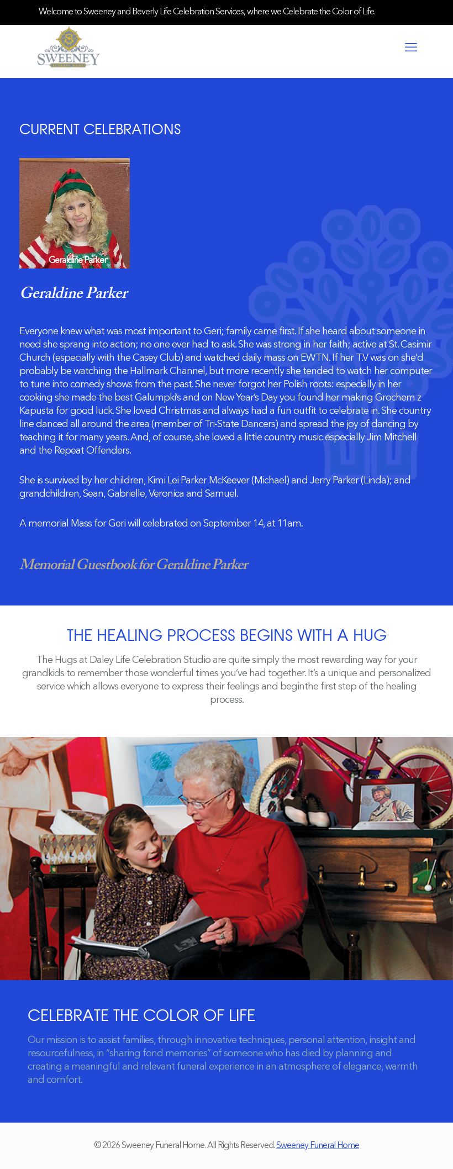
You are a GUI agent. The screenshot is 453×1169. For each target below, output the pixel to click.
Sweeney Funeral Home (317, 1145)
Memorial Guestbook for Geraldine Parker (133, 566)
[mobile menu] (410, 48)
